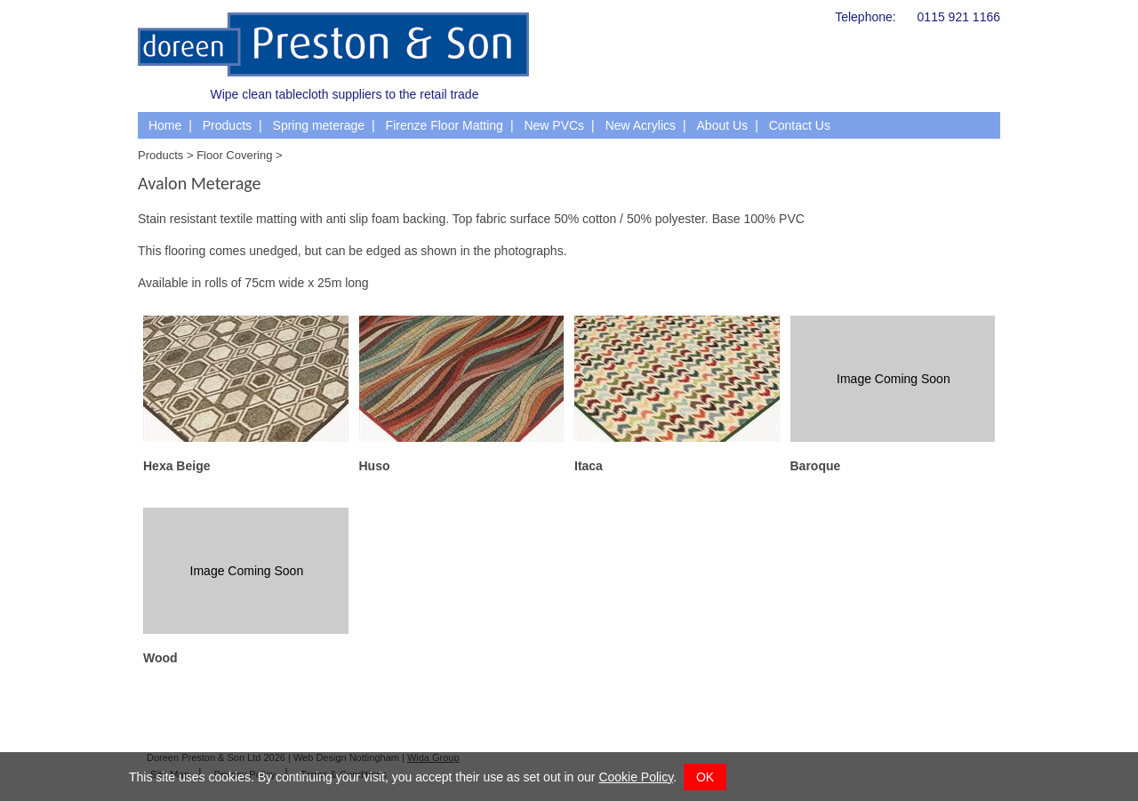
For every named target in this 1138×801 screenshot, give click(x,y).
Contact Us (799, 125)
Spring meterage (319, 125)
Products (227, 125)
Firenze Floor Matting (444, 125)
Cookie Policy (635, 777)
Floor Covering (234, 155)
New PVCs (554, 125)
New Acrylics (640, 125)
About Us (723, 125)
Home (164, 125)
